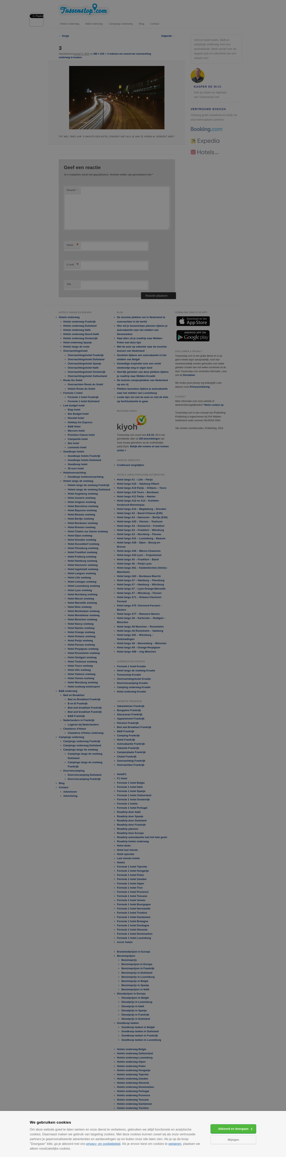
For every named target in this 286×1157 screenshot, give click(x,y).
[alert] (143, 578)
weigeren (174, 1143)
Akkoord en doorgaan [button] (233, 1128)
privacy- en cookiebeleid (103, 1143)
